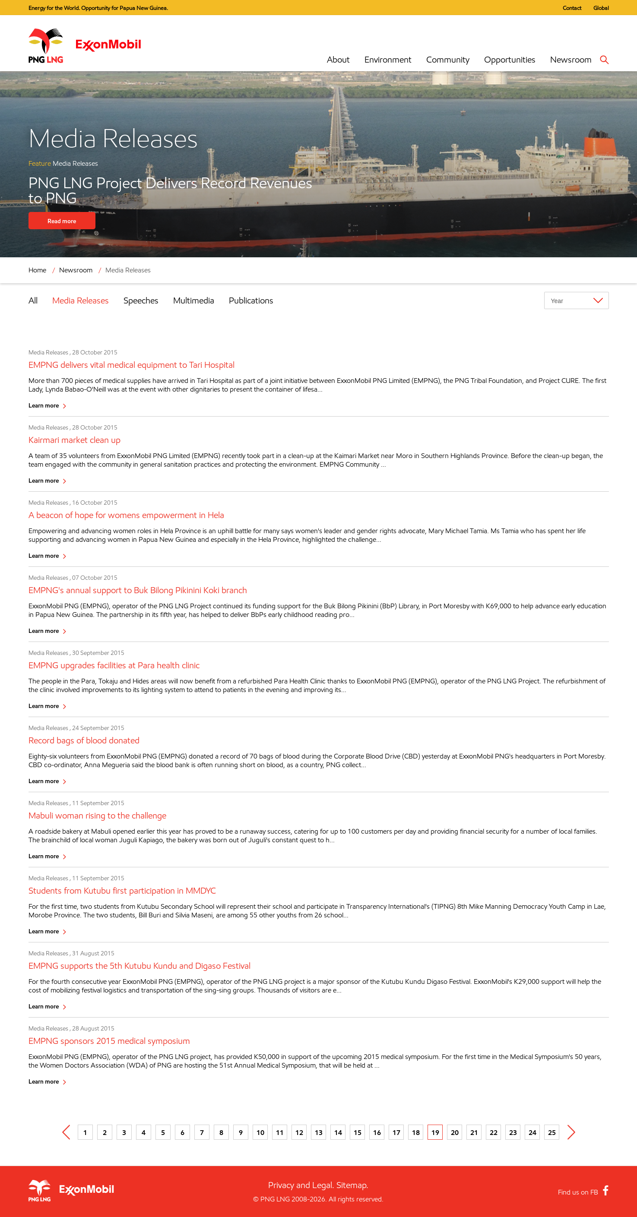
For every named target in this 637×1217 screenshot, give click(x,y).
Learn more (44, 405)
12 (299, 1132)
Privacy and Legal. (301, 1185)
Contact (572, 7)
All (33, 300)
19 (435, 1132)
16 (377, 1132)
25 (552, 1132)
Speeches (141, 300)
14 (338, 1132)
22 (494, 1132)
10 (260, 1132)
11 (280, 1132)
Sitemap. (352, 1185)
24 (532, 1132)
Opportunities (510, 59)
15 (357, 1132)
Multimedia (193, 300)
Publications (251, 300)
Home (37, 270)
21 (474, 1132)
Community (447, 59)
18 (416, 1132)
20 (455, 1132)
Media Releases (128, 270)
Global (601, 7)
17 (396, 1132)
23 (513, 1132)
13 (319, 1132)
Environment (388, 59)
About (338, 59)
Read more (62, 220)
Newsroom (571, 59)
